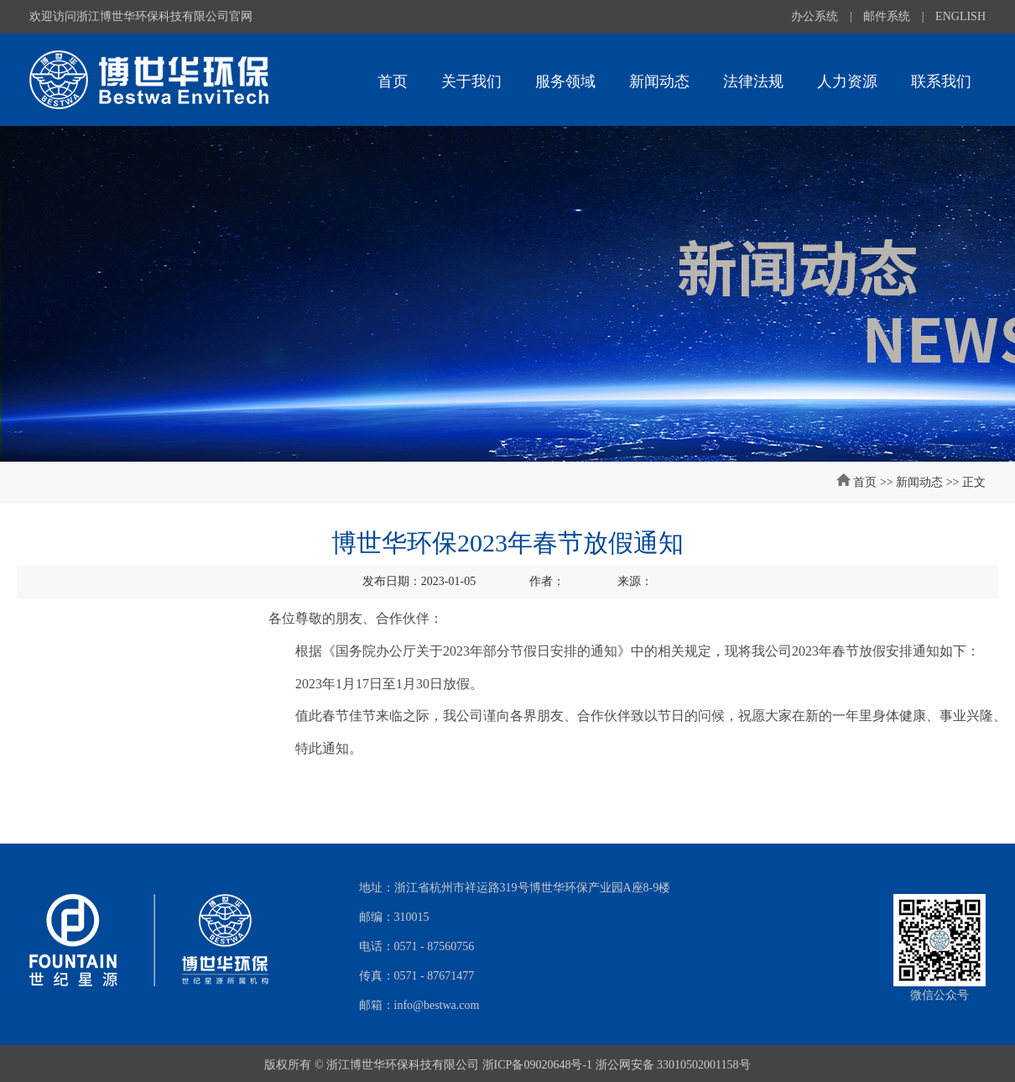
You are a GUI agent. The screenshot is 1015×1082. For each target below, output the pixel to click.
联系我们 (941, 81)
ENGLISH (960, 16)
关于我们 (471, 81)
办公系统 (814, 16)
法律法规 (753, 81)
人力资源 (847, 81)
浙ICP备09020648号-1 (537, 1064)
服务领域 (565, 81)
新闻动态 (659, 81)
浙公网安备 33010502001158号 (673, 1064)
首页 (392, 81)
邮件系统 (886, 16)
